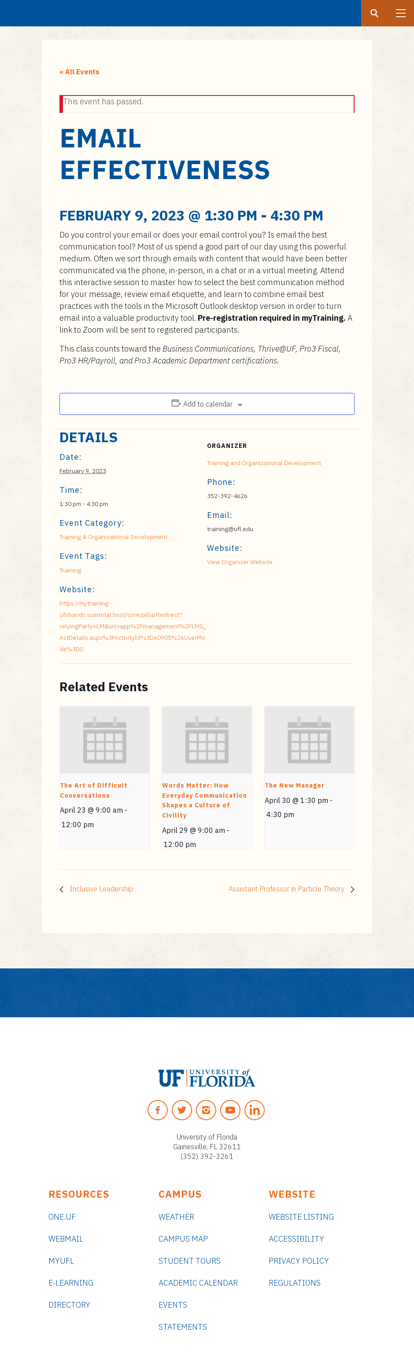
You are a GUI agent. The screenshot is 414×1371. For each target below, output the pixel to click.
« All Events (79, 71)
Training (70, 570)
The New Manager (295, 785)
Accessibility (296, 1239)
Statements (183, 1327)
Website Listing (301, 1217)
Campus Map (183, 1239)
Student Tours (190, 1261)
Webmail (65, 1239)
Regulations (295, 1283)
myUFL (61, 1261)
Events (173, 1305)
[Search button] (374, 13)
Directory (69, 1305)
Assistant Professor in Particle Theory (287, 888)
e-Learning (70, 1283)
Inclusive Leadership (100, 888)
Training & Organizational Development (113, 537)
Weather (176, 1217)
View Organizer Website (240, 562)
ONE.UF (62, 1217)
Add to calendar (208, 404)
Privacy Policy (299, 1261)
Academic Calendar (198, 1283)
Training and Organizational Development (264, 463)
